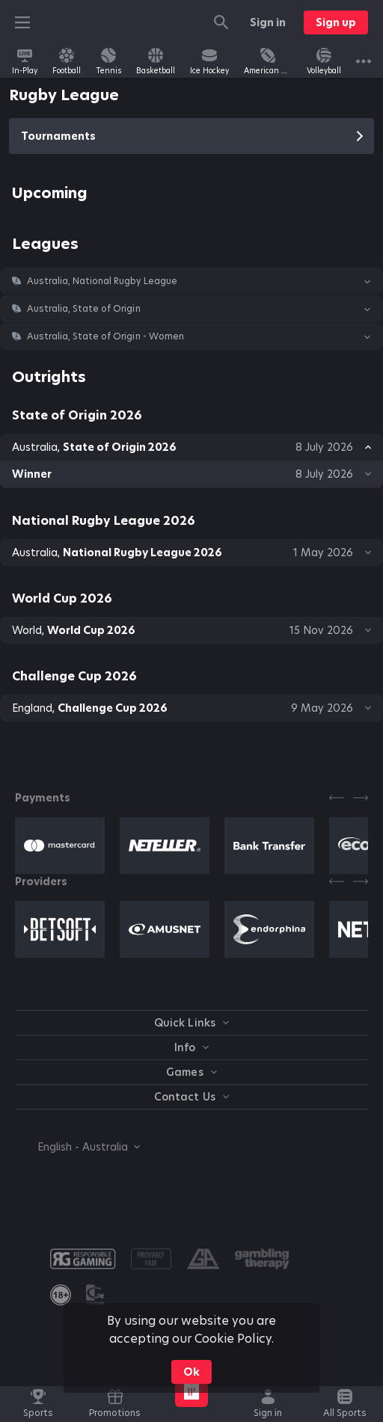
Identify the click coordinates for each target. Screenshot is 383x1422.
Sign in (268, 22)
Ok (191, 1371)
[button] (191, 281)
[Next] (360, 797)
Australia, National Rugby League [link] (102, 281)
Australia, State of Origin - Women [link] (105, 336)
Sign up (336, 22)
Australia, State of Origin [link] (84, 309)
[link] (24, 61)
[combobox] (77, 1146)
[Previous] (336, 797)
